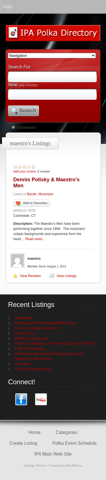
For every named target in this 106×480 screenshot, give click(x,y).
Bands (31, 194)
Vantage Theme (35, 465)
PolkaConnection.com (31, 338)
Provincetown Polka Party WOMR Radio (45, 323)
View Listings (66, 276)
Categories (66, 432)
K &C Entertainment (30, 349)
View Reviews (30, 276)
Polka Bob (22, 364)
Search (27, 110)
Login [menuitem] (7, 6)
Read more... (35, 239)
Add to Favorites (31, 203)
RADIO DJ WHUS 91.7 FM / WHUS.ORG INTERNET (55, 344)
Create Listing (23, 443)
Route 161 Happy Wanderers (37, 328)
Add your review (24, 171)
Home (35, 432)
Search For (19, 67)
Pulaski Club (24, 333)
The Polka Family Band (32, 369)
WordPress (73, 465)
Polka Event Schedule (74, 443)
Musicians (45, 194)
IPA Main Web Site (53, 454)
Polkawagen (24, 318)
